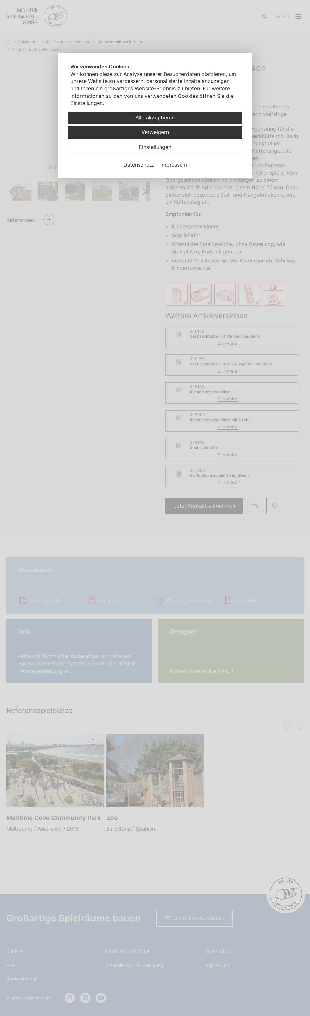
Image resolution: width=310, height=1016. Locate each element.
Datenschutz (138, 164)
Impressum (173, 164)
